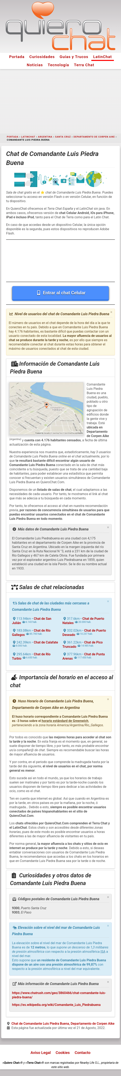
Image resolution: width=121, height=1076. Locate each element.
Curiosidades (42, 56)
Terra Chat (84, 65)
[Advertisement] (60, 101)
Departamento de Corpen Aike (94, 137)
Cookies (63, 1052)
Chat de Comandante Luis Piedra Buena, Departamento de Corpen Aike (62, 1024)
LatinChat (102, 56)
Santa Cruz (63, 137)
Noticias (35, 65)
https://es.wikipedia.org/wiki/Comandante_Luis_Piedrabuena (56, 1005)
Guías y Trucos (74, 56)
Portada (16, 56)
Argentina (45, 137)
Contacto (82, 1052)
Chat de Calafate (46, 642)
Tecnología (58, 65)
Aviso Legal (41, 1052)
